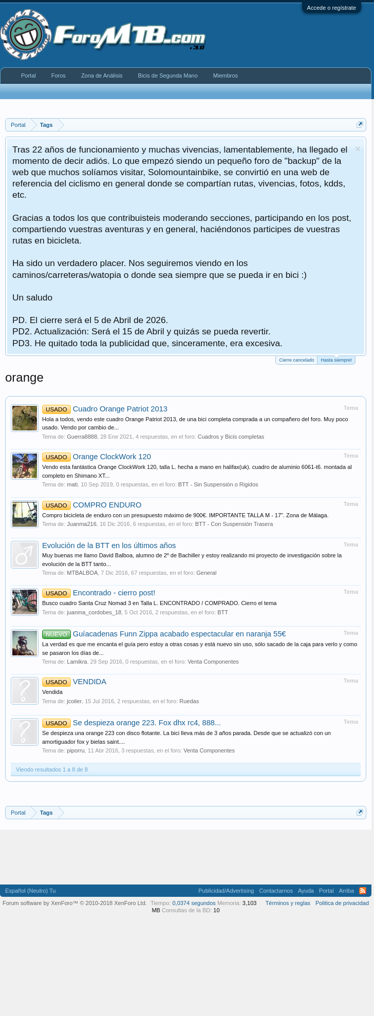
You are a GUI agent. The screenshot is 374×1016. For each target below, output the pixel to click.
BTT (222, 612)
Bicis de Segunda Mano (168, 75)
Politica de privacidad (342, 903)
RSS (362, 890)
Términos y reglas (288, 903)
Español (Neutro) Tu (30, 891)
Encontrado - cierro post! (98, 593)
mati (72, 484)
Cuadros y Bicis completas (231, 437)
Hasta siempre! (336, 359)
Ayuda (306, 891)
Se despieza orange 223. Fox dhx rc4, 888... (131, 723)
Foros (58, 75)
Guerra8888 (82, 437)
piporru (75, 750)
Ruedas (189, 701)
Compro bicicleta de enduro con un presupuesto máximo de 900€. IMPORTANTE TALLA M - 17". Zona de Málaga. (185, 515)
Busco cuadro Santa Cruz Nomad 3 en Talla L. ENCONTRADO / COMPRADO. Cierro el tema (159, 603)
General (206, 573)
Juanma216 (82, 524)
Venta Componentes (213, 661)
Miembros (225, 75)
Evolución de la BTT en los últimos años (109, 545)
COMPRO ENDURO (91, 505)
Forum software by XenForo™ (75, 903)
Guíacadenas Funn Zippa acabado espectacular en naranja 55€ (164, 634)
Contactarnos (275, 891)
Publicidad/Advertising (226, 891)
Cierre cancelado (296, 360)
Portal (28, 75)
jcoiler (74, 701)
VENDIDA (74, 682)
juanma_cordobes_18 (94, 612)
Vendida (52, 692)
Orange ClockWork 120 (96, 457)
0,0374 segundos (193, 903)
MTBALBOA (82, 573)
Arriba (346, 891)
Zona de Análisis (102, 75)
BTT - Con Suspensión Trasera (234, 524)
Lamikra (77, 661)
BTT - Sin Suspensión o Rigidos (218, 484)
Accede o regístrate (331, 8)
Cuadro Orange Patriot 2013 (104, 409)
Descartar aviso (358, 149)
